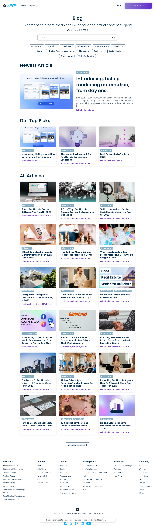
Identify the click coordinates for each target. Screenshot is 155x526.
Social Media (115, 51)
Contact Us (143, 472)
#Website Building (123, 291)
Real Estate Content (67, 490)
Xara (9, 5)
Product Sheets (65, 476)
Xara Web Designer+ (90, 469)
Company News (101, 46)
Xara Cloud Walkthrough (123, 466)
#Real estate (82, 72)
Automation (37, 46)
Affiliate (142, 493)
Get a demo (138, 5)
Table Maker (41, 469)
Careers (142, 483)
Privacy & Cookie (145, 486)
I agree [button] (112, 520)
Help (84, 490)
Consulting (118, 46)
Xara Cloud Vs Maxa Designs (14, 496)
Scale (84, 476)
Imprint (141, 490)
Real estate (99, 51)
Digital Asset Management (62, 51)
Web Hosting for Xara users (92, 486)
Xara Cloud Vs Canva (11, 499)
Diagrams (63, 486)
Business (67, 46)
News (141, 479)
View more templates (68, 493)
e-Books (63, 479)
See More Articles (76, 445)
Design (40, 51)
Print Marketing (9, 483)
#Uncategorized (29, 333)
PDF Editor (40, 466)
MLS (38, 479)
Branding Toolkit (42, 472)
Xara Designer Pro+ (89, 466)
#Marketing (106, 150)
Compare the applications (92, 479)
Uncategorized (68, 56)
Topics (32, 5)
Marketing (84, 51)
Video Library (119, 472)
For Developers (42, 483)
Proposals (63, 466)
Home (23, 5)
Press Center (144, 476)
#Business (26, 248)
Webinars (117, 469)
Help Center (118, 476)
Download (86, 483)
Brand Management (10, 466)
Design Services (9, 486)
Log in (119, 5)
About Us (142, 466)
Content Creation (9, 476)
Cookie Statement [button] (98, 520)
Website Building (86, 56)
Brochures (63, 472)
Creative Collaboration (11, 472)
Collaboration (83, 46)
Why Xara (142, 469)
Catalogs (63, 469)
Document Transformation (13, 479)
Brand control (41, 476)
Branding (52, 46)
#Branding (66, 419)
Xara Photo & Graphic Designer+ (94, 472)
